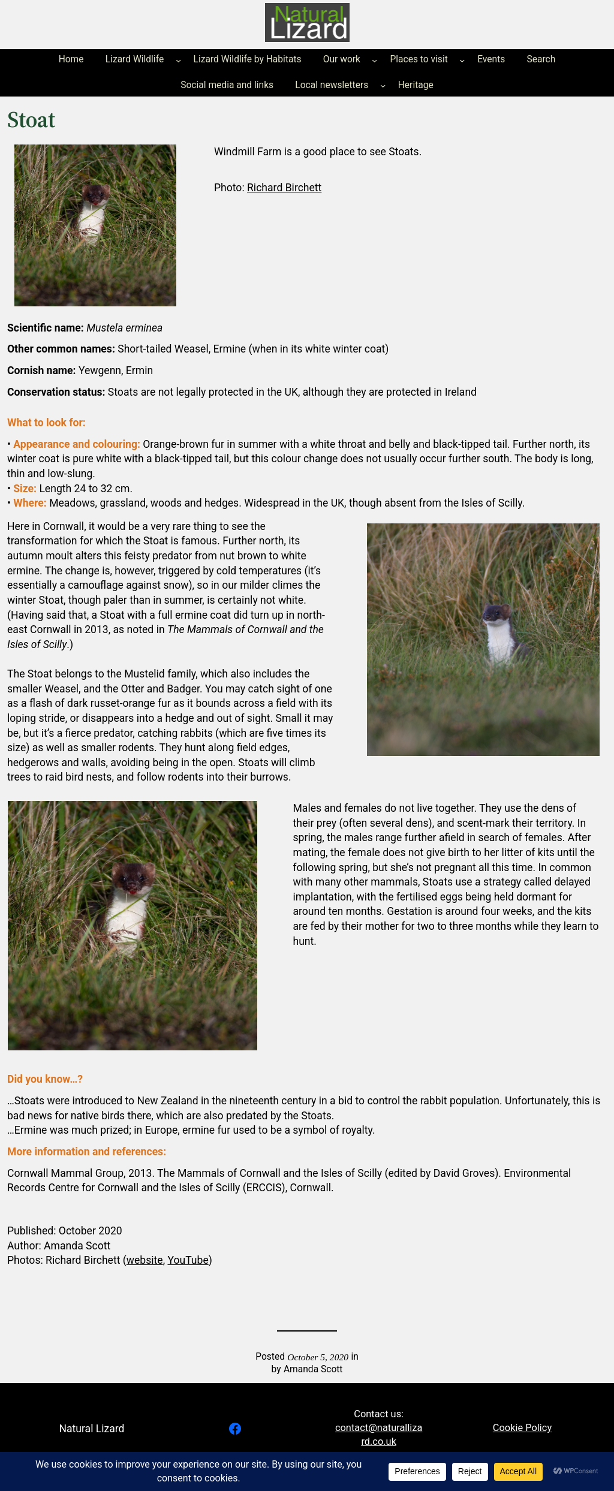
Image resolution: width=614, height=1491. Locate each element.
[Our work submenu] (374, 60)
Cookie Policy (522, 1427)
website (145, 1260)
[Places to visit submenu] (462, 60)
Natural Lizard (91, 1429)
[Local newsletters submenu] (383, 85)
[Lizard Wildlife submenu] (178, 60)
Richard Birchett (284, 188)
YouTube (187, 1260)
